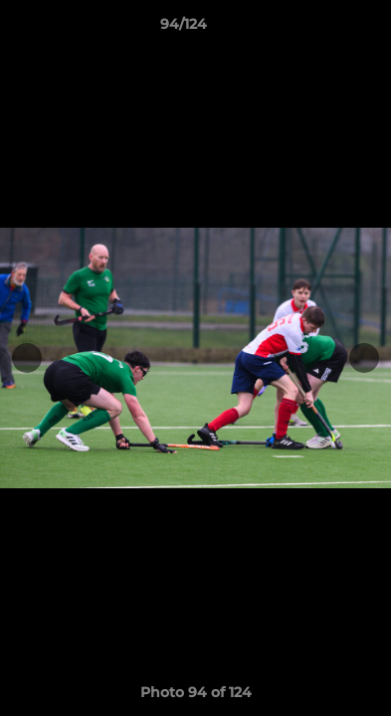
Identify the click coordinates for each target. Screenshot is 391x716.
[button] (319, 29)
